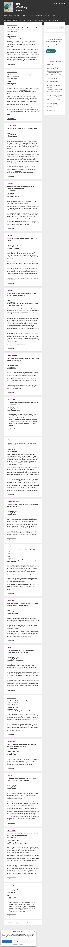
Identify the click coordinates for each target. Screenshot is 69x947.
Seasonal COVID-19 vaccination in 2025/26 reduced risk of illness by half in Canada (54, 62)
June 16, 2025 (13, 449)
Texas (9, 653)
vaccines (10, 185)
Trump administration (14, 222)
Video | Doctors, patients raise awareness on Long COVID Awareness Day (53, 104)
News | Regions (17, 15)
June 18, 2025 (13, 407)
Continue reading (12, 64)
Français (58, 15)
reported (27, 153)
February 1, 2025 (14, 787)
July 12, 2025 (13, 191)
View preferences (29, 942)
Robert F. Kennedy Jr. (12, 101)
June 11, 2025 (13, 558)
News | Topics (7, 15)
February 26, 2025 (14, 659)
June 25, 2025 (13, 363)
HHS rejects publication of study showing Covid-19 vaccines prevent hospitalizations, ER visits (54, 74)
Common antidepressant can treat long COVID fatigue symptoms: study (54, 91)
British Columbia (12, 357)
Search (47, 24)
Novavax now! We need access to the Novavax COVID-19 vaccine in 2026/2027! (54, 85)
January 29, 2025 (14, 899)
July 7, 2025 (13, 243)
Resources (40, 15)
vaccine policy (23, 89)
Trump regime (11, 703)
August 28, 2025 (14, 30)
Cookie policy (15, 944)
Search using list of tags (52, 29)
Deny (18, 942)
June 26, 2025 (13, 298)
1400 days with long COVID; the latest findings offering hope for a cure (54, 68)
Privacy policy (21, 944)
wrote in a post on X (22, 586)
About (25, 15)
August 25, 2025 (14, 131)
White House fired (25, 91)
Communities (50, 15)
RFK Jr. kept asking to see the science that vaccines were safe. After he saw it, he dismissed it (22, 841)
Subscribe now (50, 50)
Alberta (10, 443)
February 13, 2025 (14, 753)
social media (18, 172)
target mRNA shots (12, 216)
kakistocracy (11, 401)
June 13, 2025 (13, 513)
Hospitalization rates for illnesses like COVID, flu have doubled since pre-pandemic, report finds (54, 79)
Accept (7, 942)
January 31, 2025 (14, 844)
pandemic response (13, 507)
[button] (34, 931)
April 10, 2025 (13, 612)
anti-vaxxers (11, 606)
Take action (32, 15)
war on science (12, 24)
